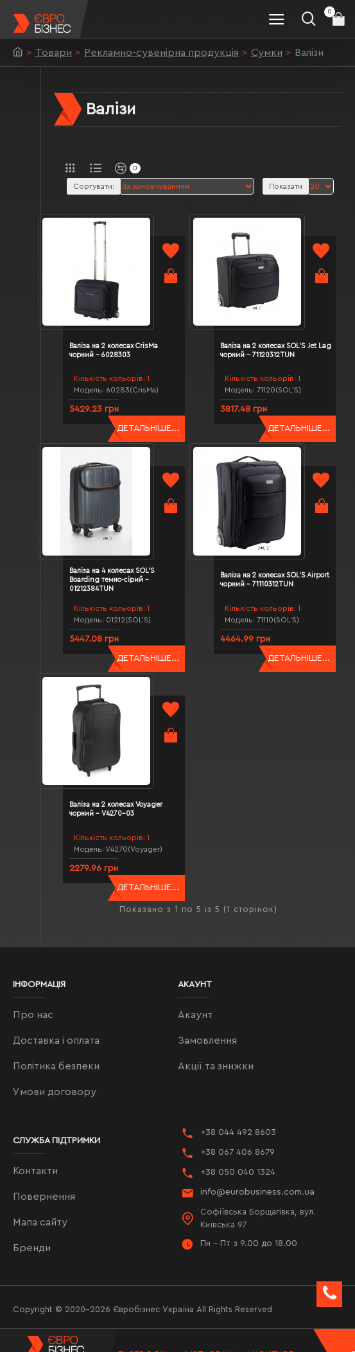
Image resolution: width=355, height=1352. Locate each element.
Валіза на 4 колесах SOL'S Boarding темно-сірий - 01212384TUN (127, 549)
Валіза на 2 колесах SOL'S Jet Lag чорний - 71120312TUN (283, 335)
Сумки (266, 53)
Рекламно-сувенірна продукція (161, 53)
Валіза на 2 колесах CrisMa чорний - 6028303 (129, 335)
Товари (53, 53)
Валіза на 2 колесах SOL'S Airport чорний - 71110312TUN (277, 549)
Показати (285, 186)
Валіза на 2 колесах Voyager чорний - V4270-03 (131, 763)
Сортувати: (93, 186)
